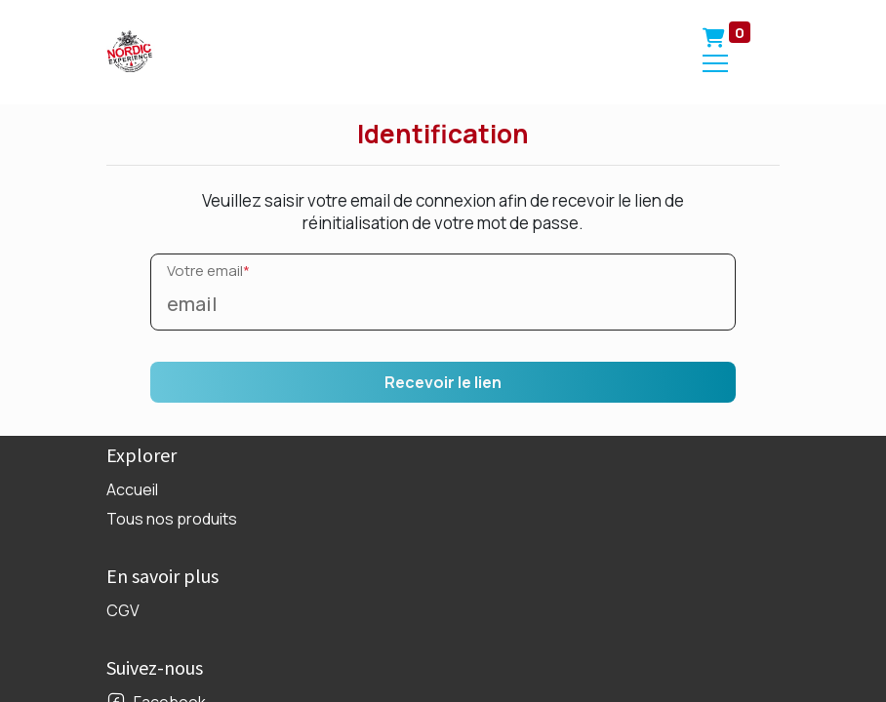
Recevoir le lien (443, 382)
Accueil (132, 489)
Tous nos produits (171, 518)
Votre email (208, 270)
